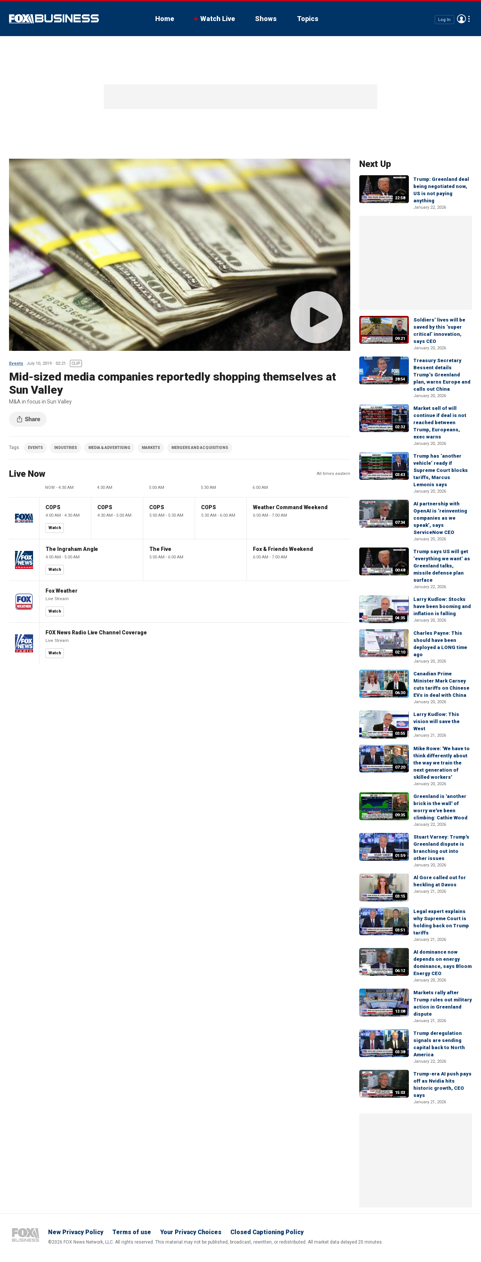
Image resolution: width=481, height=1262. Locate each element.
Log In (444, 19)
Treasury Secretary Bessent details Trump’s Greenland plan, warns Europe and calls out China (441, 375)
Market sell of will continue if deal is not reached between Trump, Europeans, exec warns (439, 422)
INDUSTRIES (65, 448)
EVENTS (35, 448)
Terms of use (131, 1232)
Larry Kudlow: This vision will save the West (436, 721)
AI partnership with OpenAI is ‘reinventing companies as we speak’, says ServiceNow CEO (440, 518)
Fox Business (54, 18)
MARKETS (151, 448)
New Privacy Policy (75, 1232)
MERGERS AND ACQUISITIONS (199, 448)
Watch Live (217, 19)
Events (16, 363)
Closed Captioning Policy (267, 1232)
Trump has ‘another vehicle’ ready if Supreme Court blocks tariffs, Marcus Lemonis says (440, 470)
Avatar (461, 18)
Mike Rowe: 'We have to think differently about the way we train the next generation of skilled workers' (441, 763)
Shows (266, 19)
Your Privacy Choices (190, 1232)
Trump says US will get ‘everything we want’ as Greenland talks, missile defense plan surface (441, 566)
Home (164, 19)
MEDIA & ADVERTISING (109, 448)
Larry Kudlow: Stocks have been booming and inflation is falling (442, 606)
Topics (307, 19)
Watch (54, 527)
